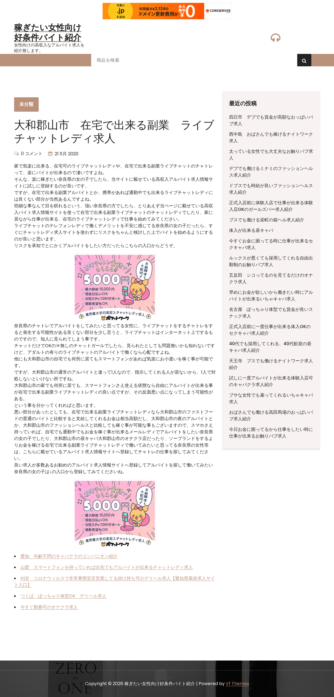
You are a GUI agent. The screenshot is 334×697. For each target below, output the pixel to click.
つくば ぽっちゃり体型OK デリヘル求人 (63, 596)
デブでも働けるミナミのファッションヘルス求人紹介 (271, 171)
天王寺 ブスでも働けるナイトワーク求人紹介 (271, 364)
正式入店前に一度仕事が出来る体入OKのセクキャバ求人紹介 (270, 329)
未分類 (26, 104)
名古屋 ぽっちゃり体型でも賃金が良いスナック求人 (271, 312)
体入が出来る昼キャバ (251, 230)
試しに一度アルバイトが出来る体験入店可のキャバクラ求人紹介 (271, 381)
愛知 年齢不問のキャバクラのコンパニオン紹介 (69, 556)
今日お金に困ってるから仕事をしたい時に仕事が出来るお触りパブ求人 (271, 432)
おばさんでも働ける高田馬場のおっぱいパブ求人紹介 (271, 415)
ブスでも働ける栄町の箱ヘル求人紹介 (266, 220)
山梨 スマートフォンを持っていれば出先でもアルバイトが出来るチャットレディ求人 (106, 567)
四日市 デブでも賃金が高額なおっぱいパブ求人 (271, 120)
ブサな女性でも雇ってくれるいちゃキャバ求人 (271, 398)
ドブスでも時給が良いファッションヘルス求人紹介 (271, 188)
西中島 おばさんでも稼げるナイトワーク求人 (271, 137)
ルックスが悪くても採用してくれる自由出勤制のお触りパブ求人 (271, 261)
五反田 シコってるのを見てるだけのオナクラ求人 (271, 278)
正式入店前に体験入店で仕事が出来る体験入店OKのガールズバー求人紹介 (271, 206)
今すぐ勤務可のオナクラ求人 (49, 607)
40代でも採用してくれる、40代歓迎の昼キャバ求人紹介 (270, 346)
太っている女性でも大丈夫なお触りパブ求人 (271, 154)
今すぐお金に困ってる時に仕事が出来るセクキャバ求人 (271, 244)
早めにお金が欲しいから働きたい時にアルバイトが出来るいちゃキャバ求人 (271, 295)
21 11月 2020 (66, 154)
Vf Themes (237, 683)
